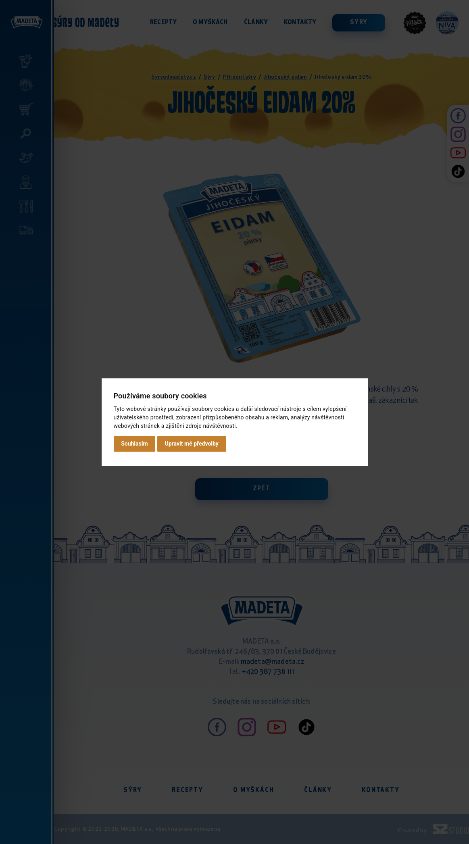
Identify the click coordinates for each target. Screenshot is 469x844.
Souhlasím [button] (134, 443)
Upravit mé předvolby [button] (192, 443)
